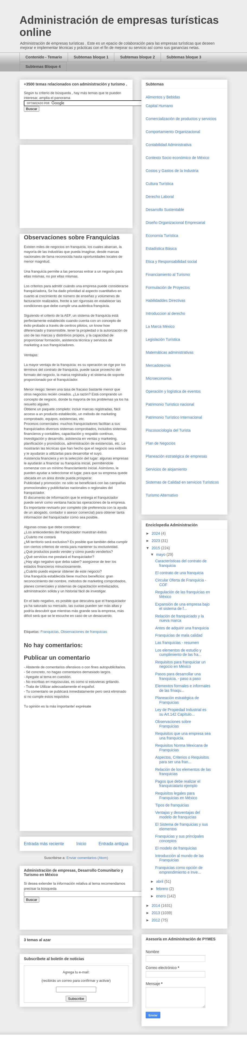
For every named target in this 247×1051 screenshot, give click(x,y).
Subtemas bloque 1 (91, 57)
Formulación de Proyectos (168, 287)
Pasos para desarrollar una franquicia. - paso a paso (178, 676)
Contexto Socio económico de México (177, 158)
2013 (156, 913)
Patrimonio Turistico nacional (170, 404)
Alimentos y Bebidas (163, 97)
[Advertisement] (16, 947)
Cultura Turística (159, 183)
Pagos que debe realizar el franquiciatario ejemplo (177, 783)
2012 (156, 920)
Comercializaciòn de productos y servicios (181, 119)
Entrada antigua (113, 843)
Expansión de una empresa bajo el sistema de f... (182, 606)
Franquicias (49, 632)
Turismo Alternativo (162, 495)
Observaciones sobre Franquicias (173, 723)
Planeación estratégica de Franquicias (177, 700)
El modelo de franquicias (176, 848)
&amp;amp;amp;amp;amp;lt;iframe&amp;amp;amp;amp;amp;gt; (85, 122)
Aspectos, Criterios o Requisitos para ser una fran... (182, 759)
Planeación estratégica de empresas (176, 456)
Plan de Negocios (161, 443)
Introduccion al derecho (165, 313)
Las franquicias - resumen (177, 642)
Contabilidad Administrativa (168, 145)
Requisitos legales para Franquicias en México (176, 795)
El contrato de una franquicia (179, 573)
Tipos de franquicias (172, 805)
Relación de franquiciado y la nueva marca (179, 618)
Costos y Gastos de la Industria (172, 170)
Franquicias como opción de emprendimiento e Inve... (179, 869)
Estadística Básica (161, 248)
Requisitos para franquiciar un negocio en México (180, 664)
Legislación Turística (163, 339)
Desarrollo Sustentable (165, 209)
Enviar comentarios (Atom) (87, 858)
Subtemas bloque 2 (137, 57)
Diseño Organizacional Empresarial (175, 222)
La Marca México (160, 326)
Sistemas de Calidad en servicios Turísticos (182, 482)
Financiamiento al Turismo (168, 274)
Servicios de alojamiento (166, 469)
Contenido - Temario (43, 57)
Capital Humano (159, 106)
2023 (156, 540)
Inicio (81, 843)
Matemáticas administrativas (170, 352)
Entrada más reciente (44, 843)
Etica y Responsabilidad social (171, 261)
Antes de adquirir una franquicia (182, 628)
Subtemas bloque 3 (184, 57)
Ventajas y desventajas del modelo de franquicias (177, 814)
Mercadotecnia (158, 365)
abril (160, 881)
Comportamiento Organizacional (173, 132)
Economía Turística (162, 235)
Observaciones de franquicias (84, 632)
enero (161, 896)
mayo (161, 554)
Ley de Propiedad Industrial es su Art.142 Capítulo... (180, 712)
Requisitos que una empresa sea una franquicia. (183, 735)
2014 (156, 905)
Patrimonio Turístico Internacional (174, 417)
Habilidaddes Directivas (165, 300)
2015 (156, 548)
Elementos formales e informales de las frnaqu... (182, 688)
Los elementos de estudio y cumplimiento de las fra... (178, 652)
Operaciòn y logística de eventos (173, 391)
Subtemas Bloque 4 (43, 66)
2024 (156, 533)
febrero (162, 889)
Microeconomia (158, 378)
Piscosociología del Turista (168, 430)
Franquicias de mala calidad (178, 635)
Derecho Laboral (160, 196)
